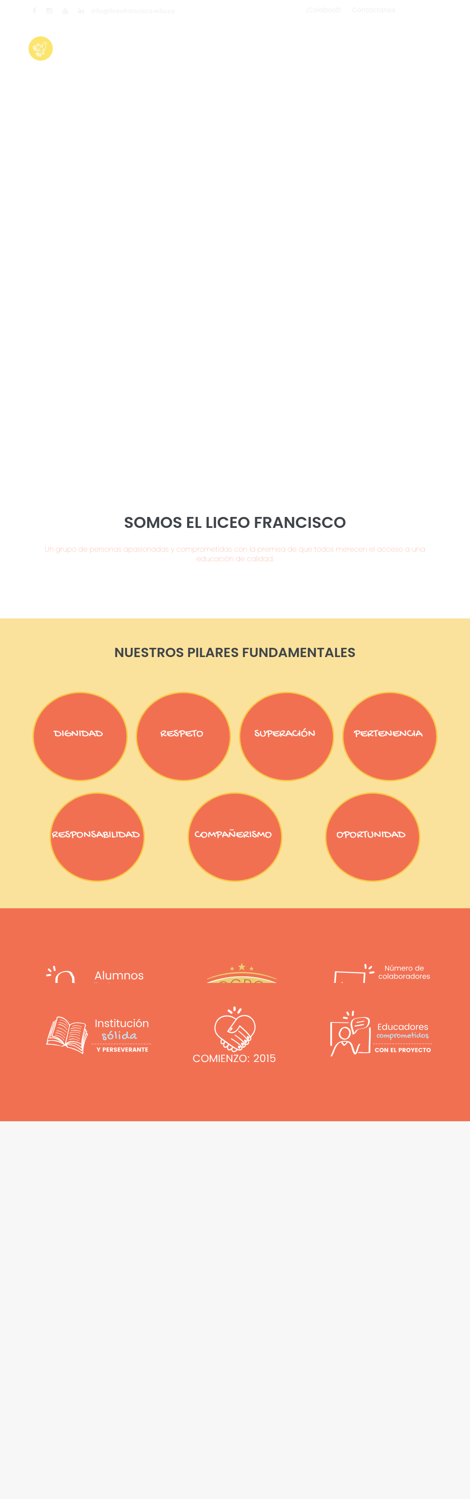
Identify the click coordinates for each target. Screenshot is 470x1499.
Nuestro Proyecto (227, 42)
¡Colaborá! (323, 9)
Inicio (165, 42)
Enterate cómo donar (321, 42)
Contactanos (373, 9)
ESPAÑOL (425, 10)
